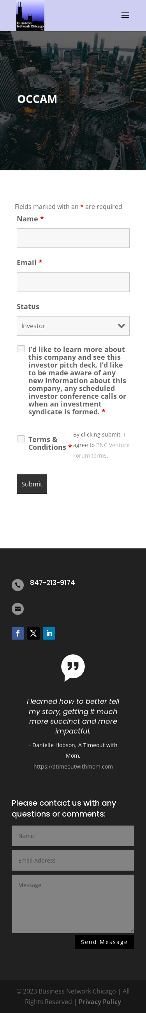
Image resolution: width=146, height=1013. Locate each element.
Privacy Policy (100, 1001)
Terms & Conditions (50, 443)
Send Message (104, 942)
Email (29, 262)
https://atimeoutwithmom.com (73, 769)
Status (28, 306)
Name (30, 218)
